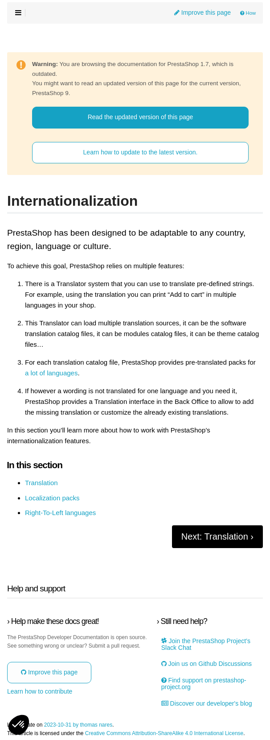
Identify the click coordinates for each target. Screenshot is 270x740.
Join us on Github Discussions (206, 664)
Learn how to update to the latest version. (140, 152)
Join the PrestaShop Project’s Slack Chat (205, 644)
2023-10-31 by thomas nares (78, 725)
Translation (41, 482)
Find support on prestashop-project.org (203, 683)
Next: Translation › (217, 536)
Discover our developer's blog (206, 703)
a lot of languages (51, 373)
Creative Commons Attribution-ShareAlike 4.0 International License (164, 733)
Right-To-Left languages (60, 512)
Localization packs (52, 498)
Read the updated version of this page (140, 117)
